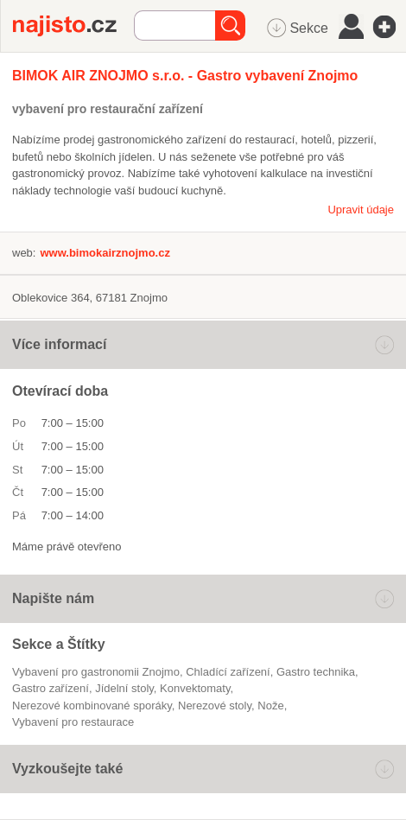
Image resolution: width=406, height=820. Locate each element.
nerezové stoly (214, 705)
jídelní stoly (124, 688)
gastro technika (315, 671)
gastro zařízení (50, 688)
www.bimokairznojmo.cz (104, 252)
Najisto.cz (73, 26)
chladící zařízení (228, 671)
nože (270, 705)
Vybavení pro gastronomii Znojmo (96, 671)
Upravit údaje (360, 209)
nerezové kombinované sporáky (92, 705)
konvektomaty (195, 688)
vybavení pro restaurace (73, 721)
